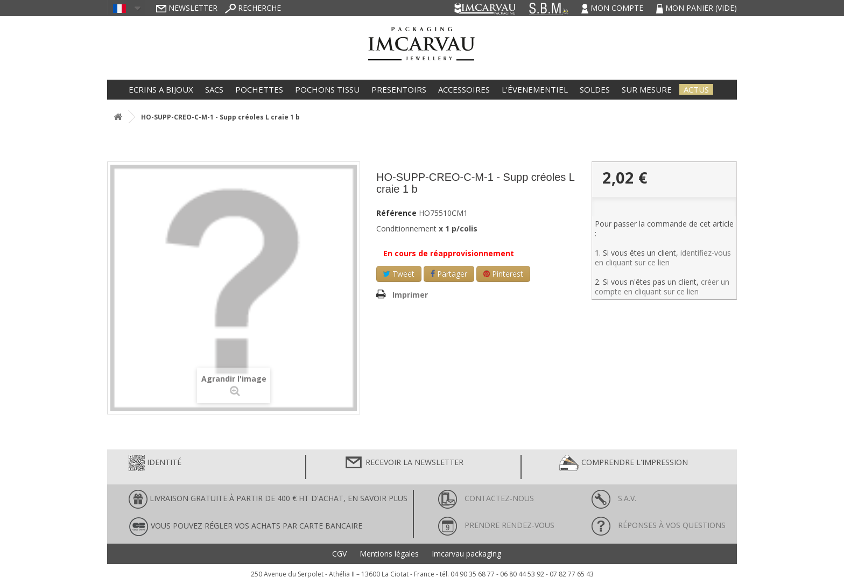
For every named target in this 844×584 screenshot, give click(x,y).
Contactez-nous (486, 498)
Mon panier (696, 8)
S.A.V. (614, 498)
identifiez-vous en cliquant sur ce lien (663, 258)
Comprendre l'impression (623, 463)
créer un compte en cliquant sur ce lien (662, 287)
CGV (339, 554)
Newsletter (186, 8)
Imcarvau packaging (466, 554)
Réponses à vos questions (659, 525)
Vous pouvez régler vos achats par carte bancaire (245, 527)
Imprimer (410, 295)
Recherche (253, 8)
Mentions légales (389, 554)
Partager (449, 274)
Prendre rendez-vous (496, 525)
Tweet (398, 274)
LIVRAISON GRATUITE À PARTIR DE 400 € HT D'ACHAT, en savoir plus (268, 499)
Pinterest (503, 274)
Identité (155, 463)
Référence (396, 213)
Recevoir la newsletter (403, 463)
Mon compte (613, 8)
